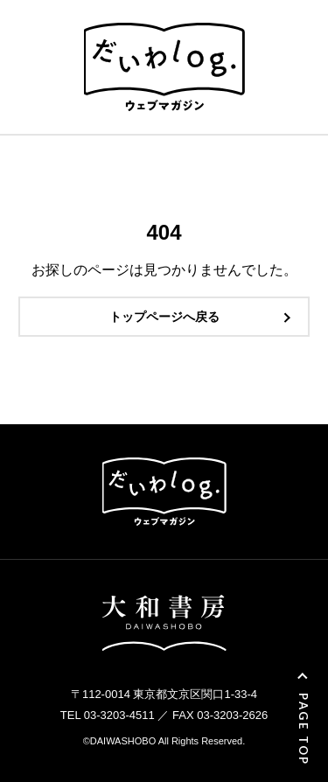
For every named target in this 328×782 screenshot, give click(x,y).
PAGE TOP (304, 729)
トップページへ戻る (164, 317)
